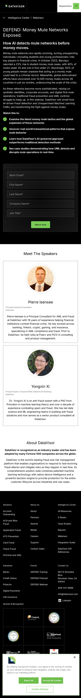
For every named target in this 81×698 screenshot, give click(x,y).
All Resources (64, 511)
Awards (34, 523)
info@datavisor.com (68, 594)
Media (33, 530)
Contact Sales (37, 548)
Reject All (28, 680)
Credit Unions (10, 578)
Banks (6, 572)
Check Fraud (9, 549)
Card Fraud (8, 542)
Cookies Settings (40, 689)
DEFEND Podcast (39, 578)
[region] (40, 675)
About (33, 511)
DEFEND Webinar (39, 584)
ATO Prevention (11, 536)
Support (34, 542)
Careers (34, 536)
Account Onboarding (9, 513)
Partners (34, 517)
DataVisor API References (65, 550)
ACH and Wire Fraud (10, 522)
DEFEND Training (38, 572)
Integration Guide (66, 542)
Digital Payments (11, 590)
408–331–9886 (65, 587)
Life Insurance (10, 597)
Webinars (38, 17)
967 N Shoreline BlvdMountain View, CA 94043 (67, 577)
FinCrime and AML (12, 555)
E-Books (62, 517)
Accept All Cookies (52, 680)
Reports (62, 530)
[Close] (74, 657)
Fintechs (7, 584)
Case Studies (64, 523)
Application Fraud (12, 530)
